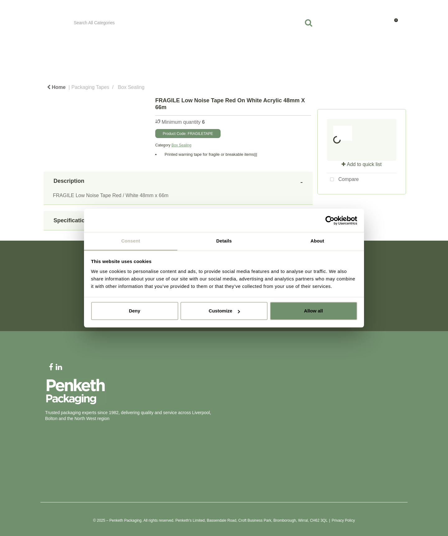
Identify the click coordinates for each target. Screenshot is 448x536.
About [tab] (317, 240)
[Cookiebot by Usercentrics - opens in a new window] (330, 220)
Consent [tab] (130, 240)
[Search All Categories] (194, 22)
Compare (343, 180)
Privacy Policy (343, 520)
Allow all (313, 310)
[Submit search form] (308, 22)
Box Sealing (131, 87)
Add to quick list (362, 164)
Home (56, 87)
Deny (134, 310)
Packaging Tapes (91, 87)
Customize (224, 310)
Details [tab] (224, 240)
